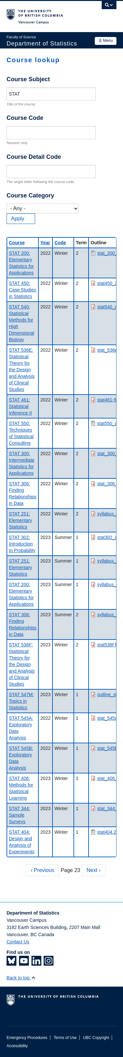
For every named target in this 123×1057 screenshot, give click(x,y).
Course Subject (28, 79)
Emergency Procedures (27, 1037)
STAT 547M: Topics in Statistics (21, 701)
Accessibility (17, 1046)
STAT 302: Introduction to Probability (22, 544)
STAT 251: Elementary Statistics (20, 520)
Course (17, 242)
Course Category (30, 195)
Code (60, 242)
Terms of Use (65, 1037)
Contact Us (18, 941)
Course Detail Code (34, 157)
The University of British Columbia (45, 13)
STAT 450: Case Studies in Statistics (22, 290)
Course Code (25, 118)
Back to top (21, 977)
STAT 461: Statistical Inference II (20, 406)
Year (45, 242)
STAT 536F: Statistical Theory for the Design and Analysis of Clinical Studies (22, 664)
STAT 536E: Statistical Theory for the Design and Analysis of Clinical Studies (22, 369)
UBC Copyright (96, 1037)
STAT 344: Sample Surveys (19, 815)
